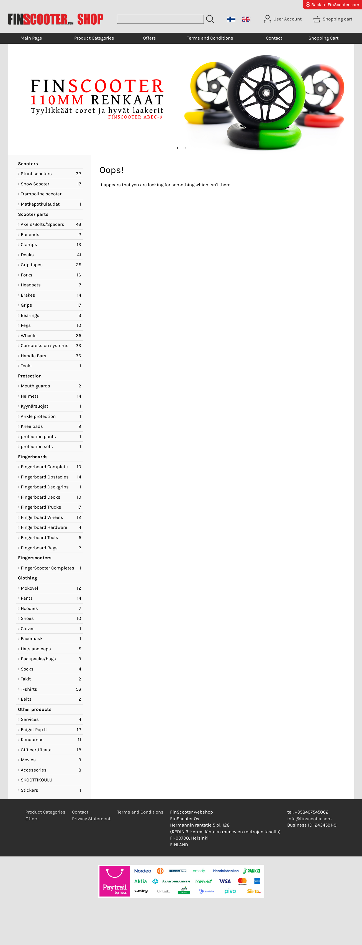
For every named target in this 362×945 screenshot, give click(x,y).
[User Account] (283, 19)
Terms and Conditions (210, 38)
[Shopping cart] (333, 19)
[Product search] (160, 19)
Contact (274, 38)
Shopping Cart (323, 38)
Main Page (31, 38)
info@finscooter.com (309, 818)
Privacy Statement (91, 818)
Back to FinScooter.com (332, 4)
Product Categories (94, 38)
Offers (149, 38)
